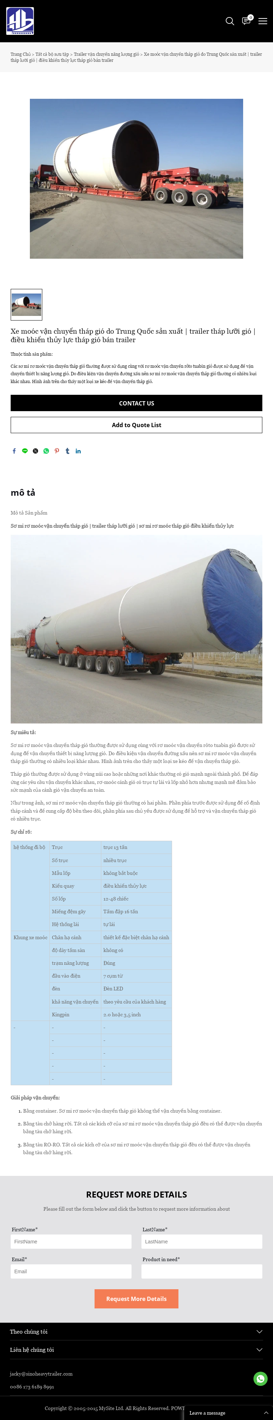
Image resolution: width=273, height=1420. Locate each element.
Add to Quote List (136, 425)
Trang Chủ (21, 54)
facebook (14, 450)
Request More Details (136, 1299)
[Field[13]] (71, 1271)
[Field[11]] (71, 1242)
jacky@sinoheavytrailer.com (41, 1374)
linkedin (78, 450)
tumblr (67, 450)
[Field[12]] (201, 1242)
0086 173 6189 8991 (32, 1386)
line (24, 450)
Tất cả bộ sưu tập (52, 54)
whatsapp (46, 450)
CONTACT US (136, 403)
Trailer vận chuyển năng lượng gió (106, 54)
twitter (35, 450)
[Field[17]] (201, 1271)
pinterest (56, 450)
